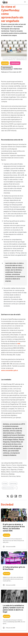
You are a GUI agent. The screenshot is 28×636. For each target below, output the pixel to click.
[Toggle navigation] (25, 2)
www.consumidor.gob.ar (9, 370)
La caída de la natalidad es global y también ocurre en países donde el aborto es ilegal (13, 608)
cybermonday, (13, 483)
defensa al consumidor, (8, 488)
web (18, 343)
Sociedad (5, 63)
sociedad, (4, 483)
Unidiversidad (6, 68)
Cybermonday (15, 63)
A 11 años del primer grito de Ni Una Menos (14, 568)
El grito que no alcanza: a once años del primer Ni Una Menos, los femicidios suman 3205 (14, 527)
